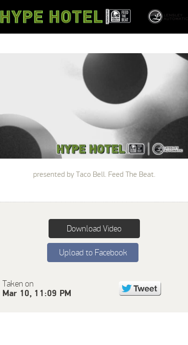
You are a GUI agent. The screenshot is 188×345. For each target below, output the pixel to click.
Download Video (94, 228)
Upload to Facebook (93, 252)
